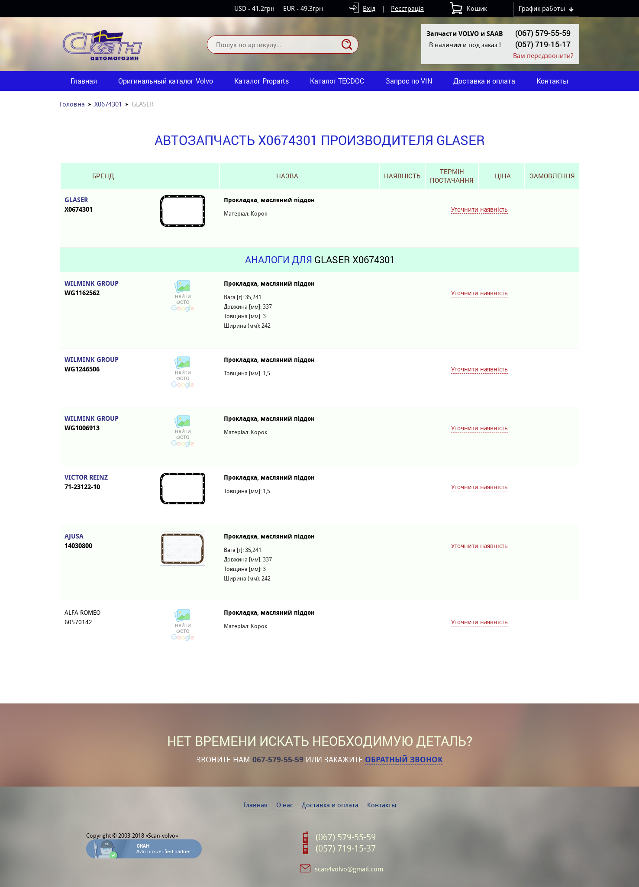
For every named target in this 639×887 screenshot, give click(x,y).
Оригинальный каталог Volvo (165, 80)
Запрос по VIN (408, 80)
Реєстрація (407, 8)
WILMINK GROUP (103, 288)
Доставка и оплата (484, 80)
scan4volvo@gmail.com (349, 869)
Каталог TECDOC (337, 80)
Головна (72, 104)
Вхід (369, 8)
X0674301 (108, 104)
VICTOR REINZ (103, 482)
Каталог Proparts (261, 80)
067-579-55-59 (277, 760)
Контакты (552, 80)
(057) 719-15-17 (543, 44)
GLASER (103, 205)
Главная (84, 80)
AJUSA (103, 541)
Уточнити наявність (479, 209)
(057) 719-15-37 (346, 848)
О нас (284, 805)
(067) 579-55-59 (543, 33)
